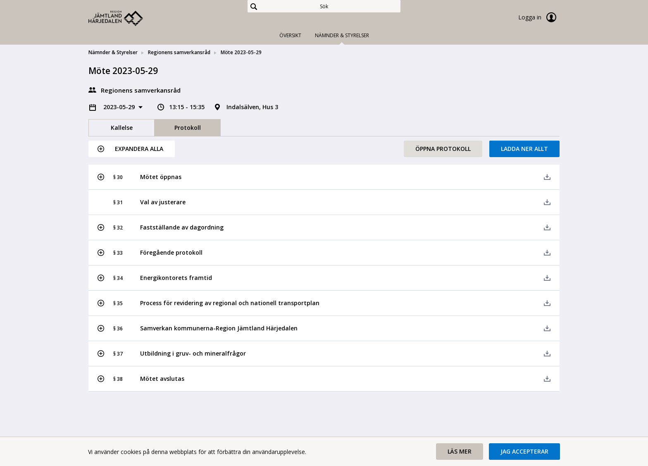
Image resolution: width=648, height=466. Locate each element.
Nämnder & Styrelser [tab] (342, 35)
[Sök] (324, 6)
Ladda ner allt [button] (524, 149)
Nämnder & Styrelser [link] (113, 52)
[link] (129, 18)
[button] (131, 149)
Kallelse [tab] (122, 127)
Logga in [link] (539, 17)
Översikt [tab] (290, 35)
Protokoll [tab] (187, 127)
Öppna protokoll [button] (443, 149)
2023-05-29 (119, 107)
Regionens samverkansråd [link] (179, 52)
